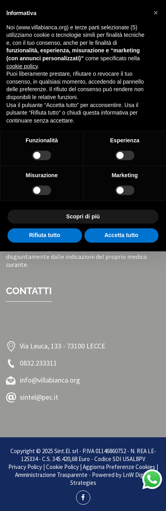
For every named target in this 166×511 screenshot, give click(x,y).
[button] (155, 12)
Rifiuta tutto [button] (44, 235)
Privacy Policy (25, 467)
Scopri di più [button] (83, 216)
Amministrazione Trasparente (51, 474)
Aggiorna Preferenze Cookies (119, 467)
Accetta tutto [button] (121, 235)
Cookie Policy (62, 467)
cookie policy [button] (22, 66)
